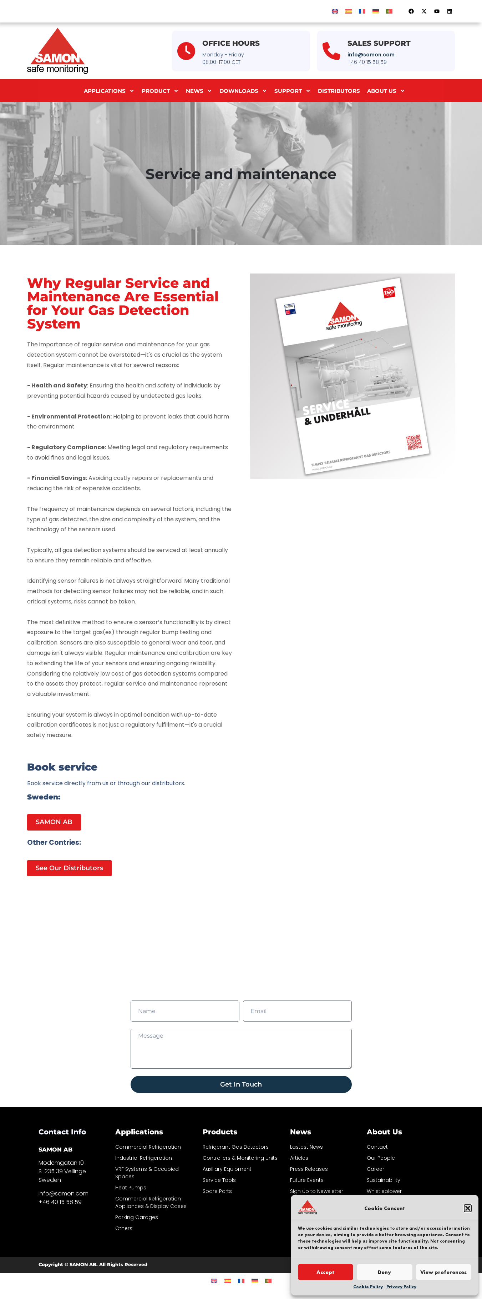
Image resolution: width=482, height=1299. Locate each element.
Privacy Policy (401, 1287)
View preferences (443, 1272)
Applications (109, 91)
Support (292, 91)
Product (160, 91)
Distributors (339, 90)
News (199, 91)
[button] (467, 1208)
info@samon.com (371, 54)
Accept (325, 1272)
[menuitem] (335, 11)
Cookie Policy (368, 1287)
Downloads (243, 91)
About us (386, 91)
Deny (384, 1272)
